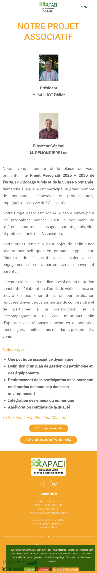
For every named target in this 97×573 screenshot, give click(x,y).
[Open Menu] (87, 7)
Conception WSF (43, 546)
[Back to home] (48, 7)
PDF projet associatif (48, 428)
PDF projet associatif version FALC (48, 439)
